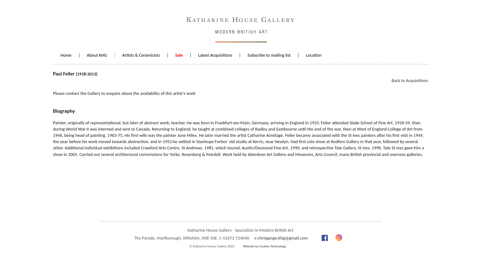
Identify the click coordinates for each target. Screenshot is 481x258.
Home (66, 55)
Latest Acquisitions (215, 55)
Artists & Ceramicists (141, 55)
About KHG (97, 55)
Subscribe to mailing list (269, 55)
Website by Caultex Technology (264, 246)
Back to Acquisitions (410, 80)
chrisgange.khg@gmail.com (283, 238)
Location (314, 55)
